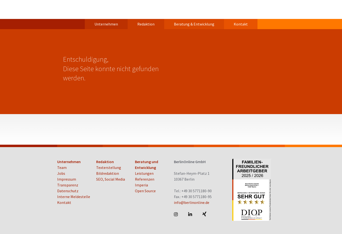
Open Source (145, 190)
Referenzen (144, 179)
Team (62, 167)
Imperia (141, 185)
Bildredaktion (107, 173)
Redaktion (146, 24)
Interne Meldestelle (73, 196)
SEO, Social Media (110, 179)
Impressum (66, 179)
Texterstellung (108, 167)
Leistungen (144, 173)
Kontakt (241, 24)
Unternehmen (106, 24)
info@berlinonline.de (191, 202)
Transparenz (67, 185)
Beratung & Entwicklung (194, 24)
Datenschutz (67, 190)
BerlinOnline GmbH (76, 9)
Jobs (61, 173)
